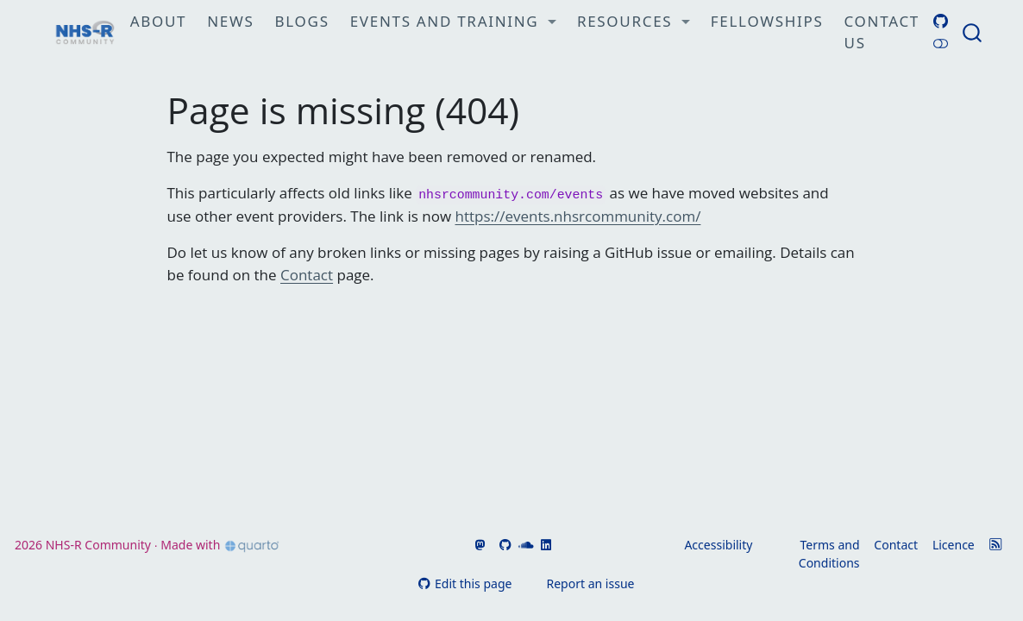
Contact (306, 275)
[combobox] (973, 32)
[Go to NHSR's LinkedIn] (544, 544)
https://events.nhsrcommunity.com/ (578, 216)
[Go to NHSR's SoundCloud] (524, 544)
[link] (453, 22)
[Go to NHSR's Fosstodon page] (479, 544)
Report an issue (582, 583)
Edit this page (465, 583)
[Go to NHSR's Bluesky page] (491, 544)
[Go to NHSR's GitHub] (504, 544)
